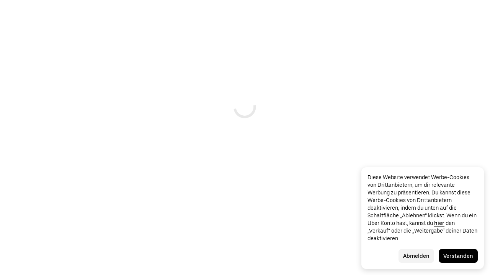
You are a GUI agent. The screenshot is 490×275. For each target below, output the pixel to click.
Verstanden (458, 256)
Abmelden (416, 256)
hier (439, 223)
